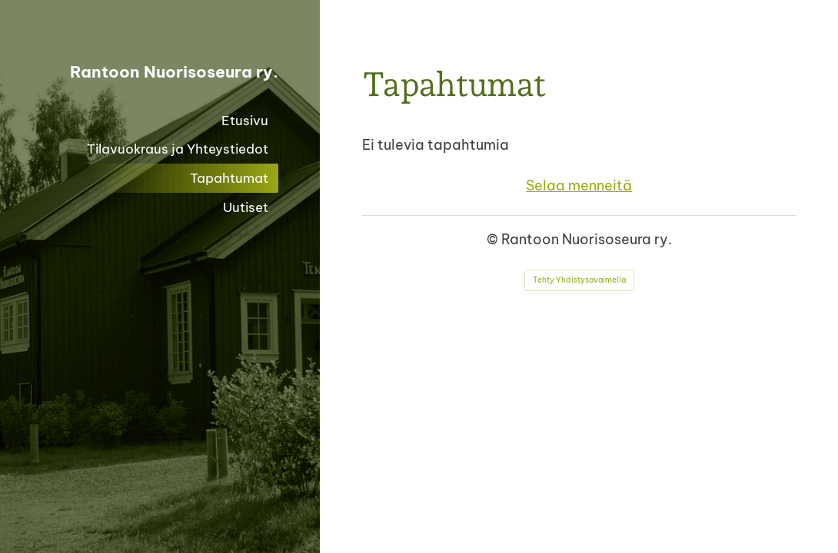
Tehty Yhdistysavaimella (579, 280)
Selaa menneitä (579, 185)
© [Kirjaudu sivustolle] (494, 239)
